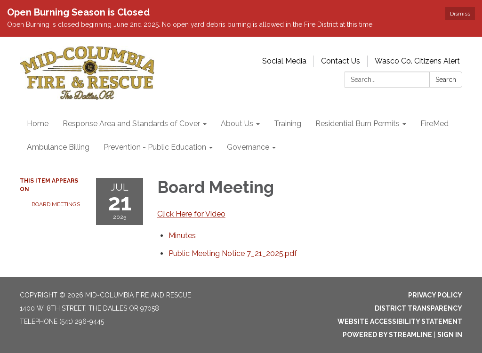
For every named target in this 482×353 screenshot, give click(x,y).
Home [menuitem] (37, 123)
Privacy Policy (435, 295)
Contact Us (340, 60)
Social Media (284, 60)
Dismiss (460, 13)
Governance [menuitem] (248, 147)
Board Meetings (56, 204)
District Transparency (418, 308)
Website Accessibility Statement (399, 321)
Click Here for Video (191, 213)
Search (445, 79)
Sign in (449, 334)
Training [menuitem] (287, 123)
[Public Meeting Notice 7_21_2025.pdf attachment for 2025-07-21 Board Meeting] (233, 253)
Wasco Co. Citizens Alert (417, 60)
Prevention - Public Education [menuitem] (155, 147)
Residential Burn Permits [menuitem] (357, 123)
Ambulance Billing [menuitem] (58, 147)
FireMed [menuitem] (434, 123)
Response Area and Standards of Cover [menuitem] (131, 123)
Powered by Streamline (387, 334)
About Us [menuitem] (237, 123)
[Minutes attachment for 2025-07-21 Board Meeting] (182, 235)
